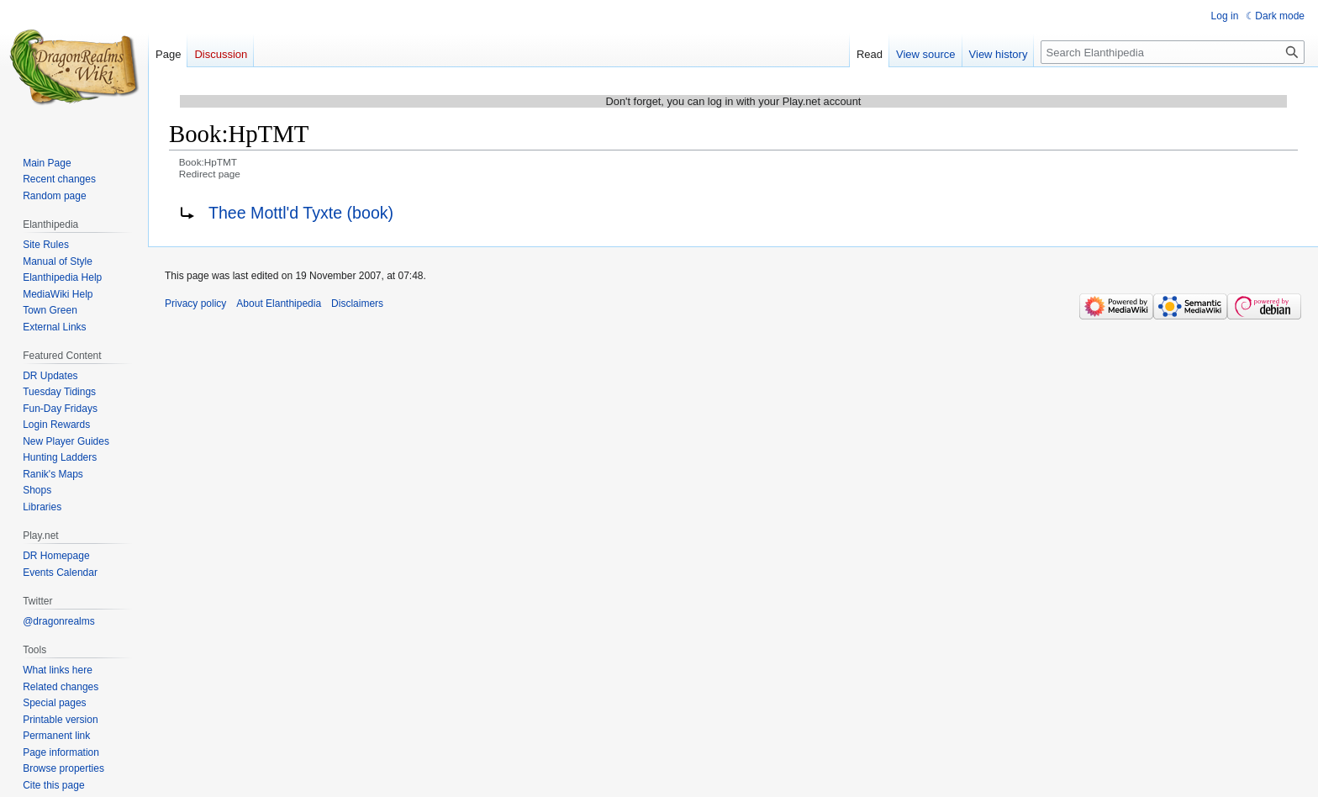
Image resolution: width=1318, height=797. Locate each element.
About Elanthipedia (278, 303)
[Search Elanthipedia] (1173, 52)
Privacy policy (195, 303)
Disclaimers (357, 303)
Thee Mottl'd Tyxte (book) (300, 212)
